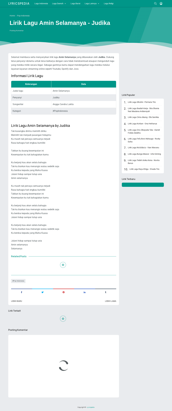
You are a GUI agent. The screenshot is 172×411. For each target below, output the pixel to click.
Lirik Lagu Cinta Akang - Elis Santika (143, 117)
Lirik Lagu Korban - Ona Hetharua (142, 124)
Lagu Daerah (57, 3)
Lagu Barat (75, 3)
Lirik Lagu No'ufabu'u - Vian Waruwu (143, 147)
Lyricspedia (19, 3)
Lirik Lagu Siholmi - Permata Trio (142, 102)
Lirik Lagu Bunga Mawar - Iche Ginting (144, 154)
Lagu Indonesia (41, 3)
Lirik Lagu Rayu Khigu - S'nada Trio (144, 169)
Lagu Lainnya (91, 3)
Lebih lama (110, 301)
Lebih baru (16, 301)
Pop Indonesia (18, 281)
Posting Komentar (17, 31)
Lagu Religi (108, 3)
